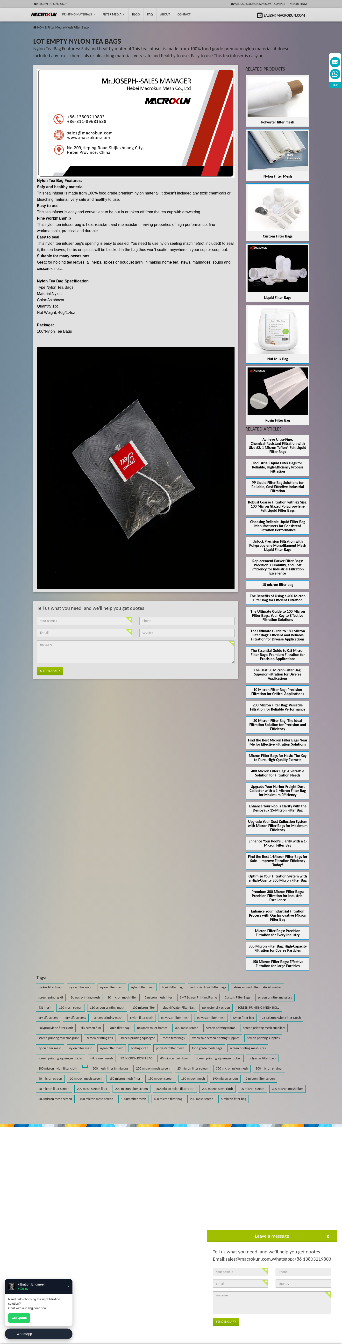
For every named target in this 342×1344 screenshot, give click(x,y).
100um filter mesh (133, 1099)
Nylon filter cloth (141, 1018)
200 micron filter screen (131, 1089)
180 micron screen (160, 1079)
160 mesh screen (70, 1008)
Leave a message (272, 1236)
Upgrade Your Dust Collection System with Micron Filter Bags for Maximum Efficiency (277, 825)
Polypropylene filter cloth (55, 1028)
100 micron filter (143, 1008)
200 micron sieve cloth (217, 1089)
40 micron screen (50, 1079)
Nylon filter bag (243, 1018)
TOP (335, 85)
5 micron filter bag (233, 1099)
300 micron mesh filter (287, 1089)
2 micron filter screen (260, 1079)
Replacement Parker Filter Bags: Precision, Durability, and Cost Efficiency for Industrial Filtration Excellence (278, 567)
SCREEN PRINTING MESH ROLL (258, 1008)
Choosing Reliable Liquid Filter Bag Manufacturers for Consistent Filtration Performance (277, 525)
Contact (279, 4)
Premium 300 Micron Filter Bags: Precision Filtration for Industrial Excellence (278, 895)
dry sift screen (48, 1018)
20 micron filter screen (53, 1089)
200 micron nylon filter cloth (175, 1089)
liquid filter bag (172, 987)
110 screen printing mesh (107, 1008)
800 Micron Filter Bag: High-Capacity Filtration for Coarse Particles (278, 948)
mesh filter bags (174, 1038)
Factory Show (298, 4)
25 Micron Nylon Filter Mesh (281, 1018)
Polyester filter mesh (277, 122)
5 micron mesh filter (158, 997)
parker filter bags (50, 987)
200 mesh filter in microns (110, 1068)
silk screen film (91, 1028)
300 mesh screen (186, 1028)
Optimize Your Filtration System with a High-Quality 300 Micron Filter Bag (278, 878)
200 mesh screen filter (92, 1089)
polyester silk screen (216, 1008)
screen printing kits (100, 1038)
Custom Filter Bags (277, 236)
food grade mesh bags (207, 1048)
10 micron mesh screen (86, 1079)
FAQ (150, 14)
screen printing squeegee (138, 1038)
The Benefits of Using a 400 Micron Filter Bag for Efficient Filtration (278, 598)
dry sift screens (75, 1018)
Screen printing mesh (85, 997)
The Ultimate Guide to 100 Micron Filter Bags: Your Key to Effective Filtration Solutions (277, 615)
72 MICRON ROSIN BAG (136, 1058)
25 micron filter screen (192, 1068)
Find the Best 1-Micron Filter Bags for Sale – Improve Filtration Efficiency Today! (277, 860)
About (165, 14)
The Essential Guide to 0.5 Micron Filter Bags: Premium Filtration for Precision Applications (278, 654)
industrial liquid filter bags (208, 987)
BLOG (136, 14)
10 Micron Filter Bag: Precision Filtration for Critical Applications (277, 691)
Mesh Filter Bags (76, 27)
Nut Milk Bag (277, 359)
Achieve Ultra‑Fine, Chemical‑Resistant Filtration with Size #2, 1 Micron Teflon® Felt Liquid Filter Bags (277, 445)
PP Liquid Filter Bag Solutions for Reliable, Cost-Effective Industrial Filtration (277, 486)
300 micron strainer (269, 1068)
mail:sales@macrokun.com (251, 4)
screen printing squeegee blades (60, 1058)
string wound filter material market (258, 987)
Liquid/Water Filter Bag (178, 1008)
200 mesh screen (201, 1099)
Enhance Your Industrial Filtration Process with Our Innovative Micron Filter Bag (277, 915)
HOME (41, 27)
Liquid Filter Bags (277, 297)
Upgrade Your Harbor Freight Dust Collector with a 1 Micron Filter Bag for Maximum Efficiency (277, 790)
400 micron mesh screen (96, 1099)
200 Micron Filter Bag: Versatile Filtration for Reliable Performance (277, 707)
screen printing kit (50, 997)
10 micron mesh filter (122, 997)
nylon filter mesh (81, 987)
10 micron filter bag (277, 584)
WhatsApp (24, 1334)
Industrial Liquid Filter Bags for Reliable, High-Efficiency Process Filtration (277, 467)
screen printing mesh (108, 1018)
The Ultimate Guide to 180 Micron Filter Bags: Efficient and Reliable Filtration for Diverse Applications (277, 635)
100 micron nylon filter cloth (57, 1068)
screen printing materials (275, 997)
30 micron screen (252, 1089)
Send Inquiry (50, 671)
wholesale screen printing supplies (215, 1038)
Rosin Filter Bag (277, 420)
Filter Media (114, 14)
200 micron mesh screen (153, 1068)
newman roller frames (152, 1028)
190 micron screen (225, 1079)
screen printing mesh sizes (248, 1048)
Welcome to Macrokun (50, 4)
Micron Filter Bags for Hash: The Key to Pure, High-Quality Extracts (277, 757)
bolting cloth (139, 1048)
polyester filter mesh (175, 1018)
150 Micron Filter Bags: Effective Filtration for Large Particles (277, 963)
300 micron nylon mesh (232, 1068)
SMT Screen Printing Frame (198, 997)
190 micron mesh (193, 1079)
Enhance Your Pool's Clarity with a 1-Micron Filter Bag (278, 843)
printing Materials (78, 14)
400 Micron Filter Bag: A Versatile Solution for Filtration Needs (277, 773)
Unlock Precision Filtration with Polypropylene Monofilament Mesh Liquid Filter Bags (277, 545)
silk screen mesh (101, 1058)
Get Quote (19, 1318)
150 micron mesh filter (124, 1079)
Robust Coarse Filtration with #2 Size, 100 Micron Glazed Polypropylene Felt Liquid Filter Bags (277, 506)
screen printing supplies (263, 1038)
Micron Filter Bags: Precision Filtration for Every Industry (277, 932)
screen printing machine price (58, 1038)
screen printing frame (220, 1028)
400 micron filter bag (168, 1099)
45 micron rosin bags (174, 1058)
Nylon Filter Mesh (278, 176)
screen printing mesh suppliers (264, 1028)
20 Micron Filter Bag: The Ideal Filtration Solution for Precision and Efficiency (277, 724)
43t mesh (44, 1008)
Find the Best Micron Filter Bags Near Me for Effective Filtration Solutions (277, 742)
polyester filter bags (262, 1058)
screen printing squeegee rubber (218, 1058)
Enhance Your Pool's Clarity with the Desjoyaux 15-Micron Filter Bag (277, 808)
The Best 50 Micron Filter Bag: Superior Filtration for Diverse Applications (278, 674)
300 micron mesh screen (55, 1099)
